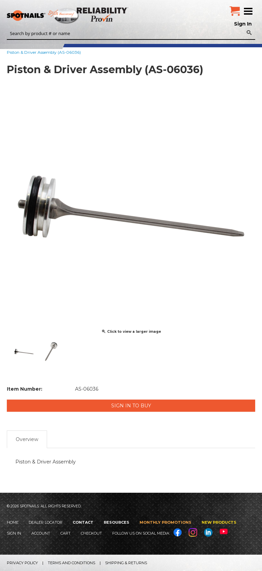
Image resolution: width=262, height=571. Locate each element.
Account (40, 533)
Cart (65, 533)
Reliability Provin (103, 14)
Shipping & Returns (126, 562)
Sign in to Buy (131, 406)
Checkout (91, 533)
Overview (27, 439)
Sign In (243, 24)
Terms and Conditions (71, 562)
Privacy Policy (22, 562)
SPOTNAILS (51, 16)
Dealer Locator (45, 522)
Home (12, 522)
